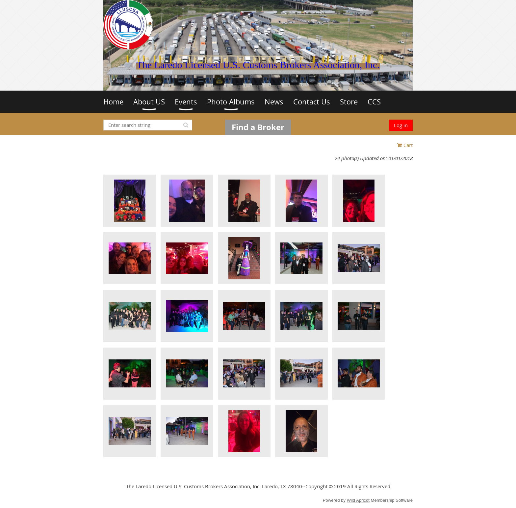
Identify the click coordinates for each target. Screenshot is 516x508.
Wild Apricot (358, 500)
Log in (401, 125)
